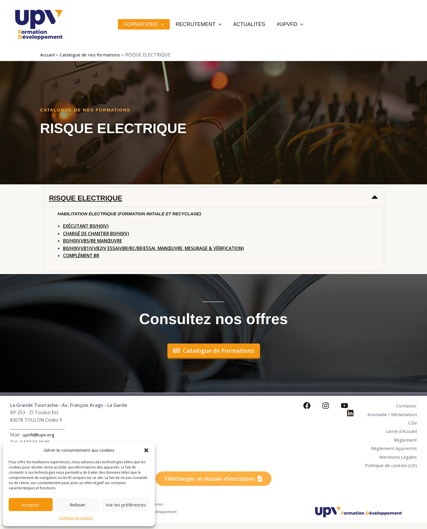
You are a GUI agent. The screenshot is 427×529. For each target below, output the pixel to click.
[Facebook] (306, 405)
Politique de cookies (76, 517)
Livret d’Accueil (401, 434)
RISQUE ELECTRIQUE (85, 198)
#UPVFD (284, 24)
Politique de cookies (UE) (389, 468)
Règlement (405, 442)
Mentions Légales (397, 457)
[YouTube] (335, 405)
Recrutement (201, 24)
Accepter (31, 505)
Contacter (406, 405)
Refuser (78, 505)
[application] (168, 24)
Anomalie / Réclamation (381, 416)
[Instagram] (321, 405)
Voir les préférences (126, 505)
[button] (146, 450)
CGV (412, 427)
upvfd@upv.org (39, 434)
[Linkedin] (350, 405)
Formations (151, 24)
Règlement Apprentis (394, 449)
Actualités (248, 24)
